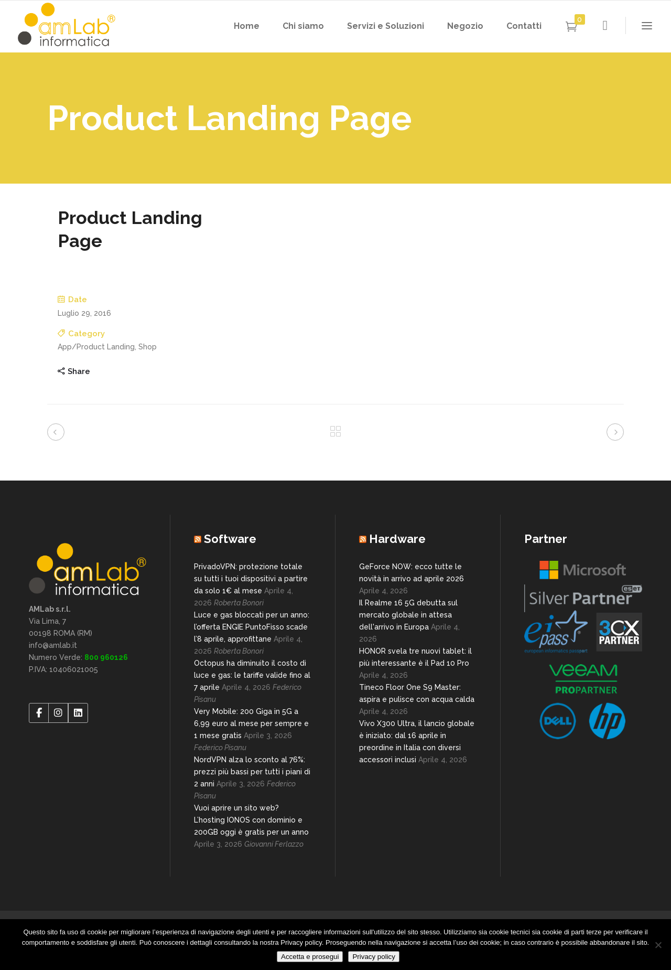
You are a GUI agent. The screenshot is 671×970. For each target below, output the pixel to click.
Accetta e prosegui (310, 957)
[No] (658, 945)
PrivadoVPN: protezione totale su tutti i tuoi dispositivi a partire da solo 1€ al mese (251, 578)
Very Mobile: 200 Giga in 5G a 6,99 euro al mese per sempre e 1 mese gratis (251, 723)
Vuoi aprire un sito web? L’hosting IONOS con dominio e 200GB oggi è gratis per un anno (251, 820)
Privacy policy (373, 957)
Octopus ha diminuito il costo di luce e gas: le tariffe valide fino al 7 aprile (252, 675)
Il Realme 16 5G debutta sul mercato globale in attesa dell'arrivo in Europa (408, 615)
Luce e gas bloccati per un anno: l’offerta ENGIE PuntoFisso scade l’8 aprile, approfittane (251, 627)
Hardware (397, 539)
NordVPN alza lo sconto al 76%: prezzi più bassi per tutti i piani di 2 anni (252, 771)
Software (230, 539)
